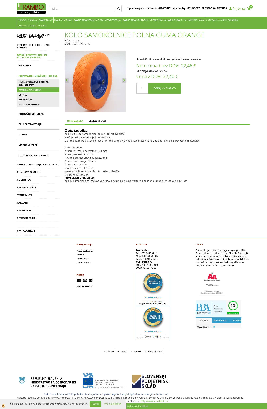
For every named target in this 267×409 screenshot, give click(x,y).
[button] (124, 80)
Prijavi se (237, 8)
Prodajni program (27, 19)
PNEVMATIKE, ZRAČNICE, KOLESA (38, 76)
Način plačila (82, 258)
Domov (110, 351)
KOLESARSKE (25, 99)
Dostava (80, 254)
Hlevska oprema (63, 19)
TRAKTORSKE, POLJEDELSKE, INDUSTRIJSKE (34, 83)
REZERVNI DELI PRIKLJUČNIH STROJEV (140, 19)
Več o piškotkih (112, 403)
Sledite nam (83, 286)
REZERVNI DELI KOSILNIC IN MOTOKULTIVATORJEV (97, 19)
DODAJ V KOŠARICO (165, 88)
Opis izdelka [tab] (75, 120)
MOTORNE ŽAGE (28, 145)
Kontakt (137, 351)
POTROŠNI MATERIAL (31, 113)
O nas (124, 351)
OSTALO (23, 94)
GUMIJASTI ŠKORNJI (27, 25)
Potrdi (95, 403)
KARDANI (42, 25)
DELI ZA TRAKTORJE (30, 124)
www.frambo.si (155, 351)
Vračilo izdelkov (83, 262)
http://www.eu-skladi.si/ (154, 401)
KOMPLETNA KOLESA (30, 89)
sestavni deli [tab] (97, 120)
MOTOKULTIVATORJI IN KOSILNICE (222, 19)
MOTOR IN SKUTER (29, 104)
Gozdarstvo (46, 19)
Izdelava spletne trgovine (130, 406)
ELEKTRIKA (25, 65)
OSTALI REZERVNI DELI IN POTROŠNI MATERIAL (181, 19)
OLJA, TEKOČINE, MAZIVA (33, 155)
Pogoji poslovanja (84, 250)
